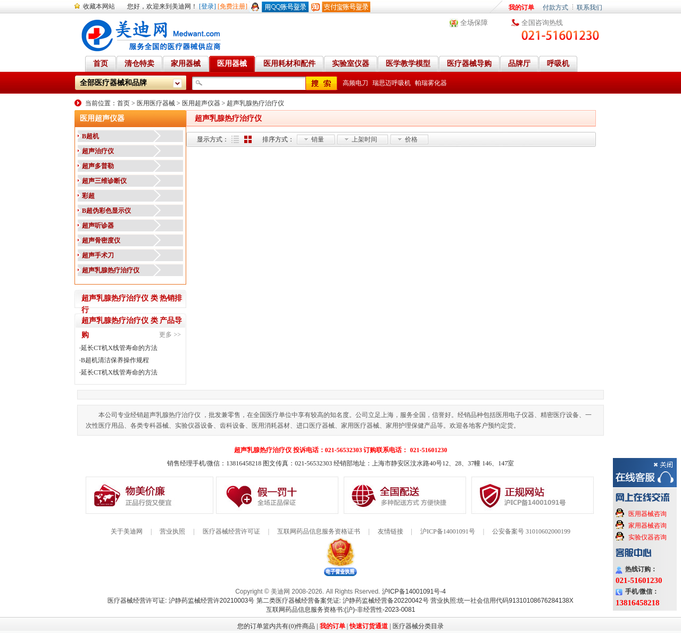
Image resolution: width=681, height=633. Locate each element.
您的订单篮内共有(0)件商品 (276, 626)
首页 (123, 103)
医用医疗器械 (156, 103)
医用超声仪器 (201, 103)
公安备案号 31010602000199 (531, 531)
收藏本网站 (99, 6)
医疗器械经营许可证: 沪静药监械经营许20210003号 (180, 600)
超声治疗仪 (98, 151)
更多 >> (170, 334)
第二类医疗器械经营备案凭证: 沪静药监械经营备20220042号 (342, 600)
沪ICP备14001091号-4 (414, 591)
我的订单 (521, 7)
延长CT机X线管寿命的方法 (119, 348)
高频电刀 (355, 83)
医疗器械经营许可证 (231, 531)
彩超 (88, 195)
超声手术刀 (98, 255)
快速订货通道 (369, 626)
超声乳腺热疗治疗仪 (255, 103)
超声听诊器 (98, 225)
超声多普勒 (98, 166)
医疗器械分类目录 (418, 626)
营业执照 (172, 531)
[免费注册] (232, 6)
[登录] (207, 6)
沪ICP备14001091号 (447, 531)
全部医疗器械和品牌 (113, 83)
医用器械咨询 (647, 514)
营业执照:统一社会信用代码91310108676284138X (502, 600)
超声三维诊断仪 (104, 181)
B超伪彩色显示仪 (106, 210)
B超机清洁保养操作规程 (115, 360)
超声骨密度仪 (101, 240)
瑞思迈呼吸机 (391, 83)
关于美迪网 (127, 531)
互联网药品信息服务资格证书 (318, 531)
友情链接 (390, 531)
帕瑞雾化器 (431, 83)
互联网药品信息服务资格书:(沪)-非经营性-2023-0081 (341, 609)
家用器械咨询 (647, 525)
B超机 (90, 136)
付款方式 (555, 7)
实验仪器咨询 (647, 537)
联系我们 (589, 7)
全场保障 (474, 23)
